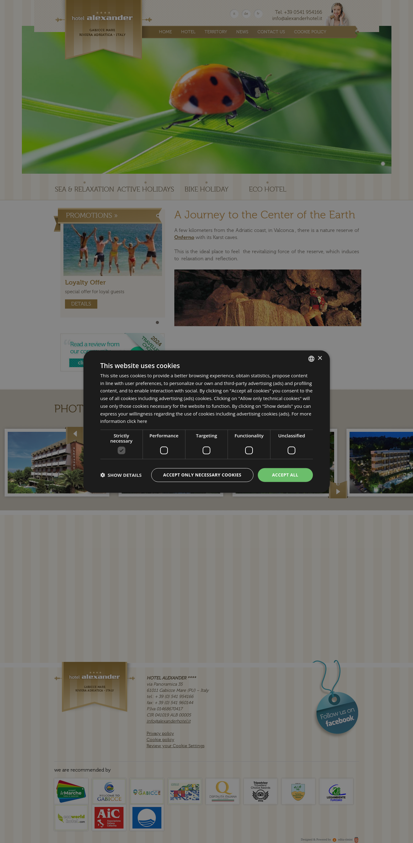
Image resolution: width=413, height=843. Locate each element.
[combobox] (311, 358)
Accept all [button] (285, 475)
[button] (121, 475)
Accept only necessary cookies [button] (202, 475)
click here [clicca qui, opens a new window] (137, 421)
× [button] (320, 358)
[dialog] (206, 421)
